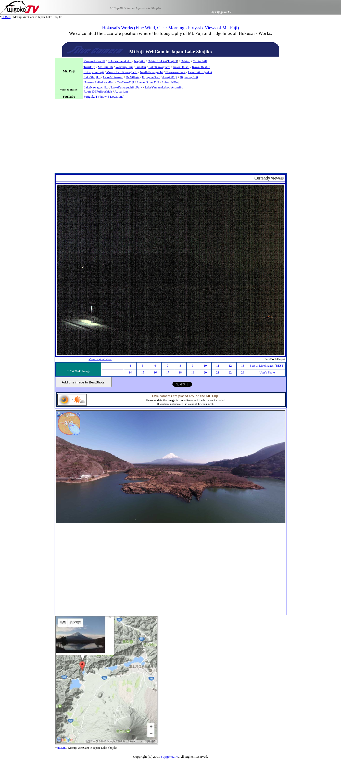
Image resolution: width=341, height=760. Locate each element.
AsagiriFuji (169, 77)
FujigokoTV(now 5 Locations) (103, 96)
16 (155, 372)
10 (205, 365)
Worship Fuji (124, 67)
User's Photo (267, 372)
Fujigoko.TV (169, 756)
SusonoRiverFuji (148, 82)
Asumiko (177, 87)
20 (205, 372)
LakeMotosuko (113, 77)
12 (230, 365)
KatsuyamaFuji (93, 72)
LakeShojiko (91, 77)
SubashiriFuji (171, 82)
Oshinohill (200, 61)
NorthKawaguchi (151, 72)
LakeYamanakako (119, 61)
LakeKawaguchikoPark (126, 87)
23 (242, 372)
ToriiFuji (89, 67)
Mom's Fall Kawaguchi (121, 72)
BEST (279, 365)
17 (167, 372)
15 (142, 372)
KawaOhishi (181, 67)
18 (180, 372)
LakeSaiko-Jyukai (200, 72)
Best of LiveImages (262, 365)
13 (242, 365)
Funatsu (140, 67)
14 (130, 372)
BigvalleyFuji (189, 77)
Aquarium (121, 91)
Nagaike (139, 61)
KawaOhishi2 (201, 67)
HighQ (172, 61)
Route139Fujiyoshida (97, 91)
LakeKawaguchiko (95, 87)
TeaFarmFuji (125, 82)
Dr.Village (133, 77)
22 (230, 372)
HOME (6, 17)
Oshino (185, 61)
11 (217, 365)
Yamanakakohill (94, 61)
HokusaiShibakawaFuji (98, 82)
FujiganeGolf (151, 77)
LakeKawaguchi (159, 67)
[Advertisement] (171, 137)
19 (192, 372)
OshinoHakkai (157, 61)
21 (217, 372)
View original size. (100, 359)
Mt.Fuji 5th (105, 67)
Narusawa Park (175, 72)
